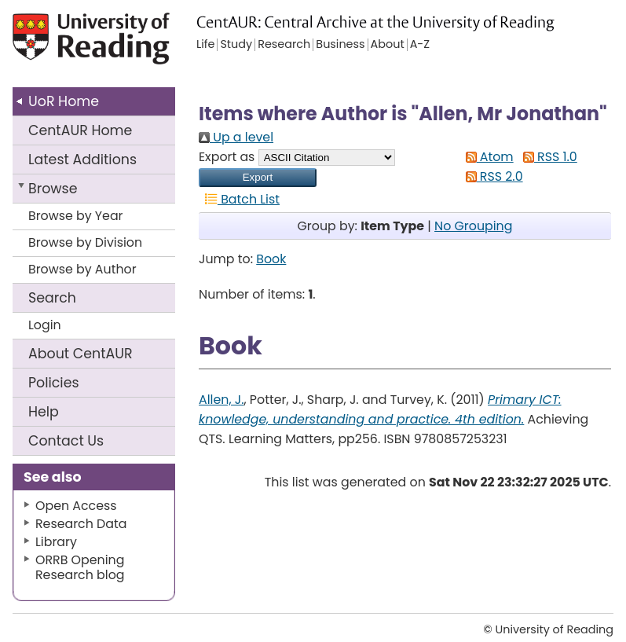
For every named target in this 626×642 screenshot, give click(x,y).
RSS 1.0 (547, 157)
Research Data (80, 524)
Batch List (239, 199)
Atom (486, 157)
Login (44, 325)
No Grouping (473, 226)
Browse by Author (82, 269)
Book (271, 259)
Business (340, 45)
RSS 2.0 (491, 176)
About (80, 353)
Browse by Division (85, 242)
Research (284, 45)
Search (52, 297)
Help (43, 411)
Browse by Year (75, 216)
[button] (258, 177)
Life (205, 45)
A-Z (420, 45)
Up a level (236, 137)
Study (236, 45)
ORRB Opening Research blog (80, 567)
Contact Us (66, 440)
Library (56, 542)
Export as (226, 157)
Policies (53, 382)
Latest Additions (82, 159)
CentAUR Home (80, 130)
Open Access (76, 506)
